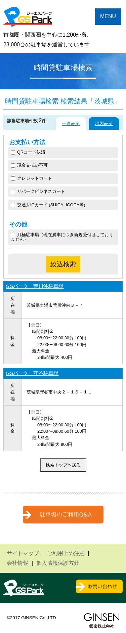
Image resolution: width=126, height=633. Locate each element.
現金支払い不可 (29, 165)
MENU (108, 16)
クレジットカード (31, 178)
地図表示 (104, 123)
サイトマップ (23, 553)
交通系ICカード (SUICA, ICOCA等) (48, 204)
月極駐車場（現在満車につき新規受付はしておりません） (62, 237)
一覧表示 (71, 123)
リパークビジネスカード (38, 191)
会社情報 (17, 563)
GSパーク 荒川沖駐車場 (35, 286)
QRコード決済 (28, 152)
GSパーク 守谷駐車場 (32, 373)
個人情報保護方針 (57, 563)
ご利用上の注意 (66, 553)
